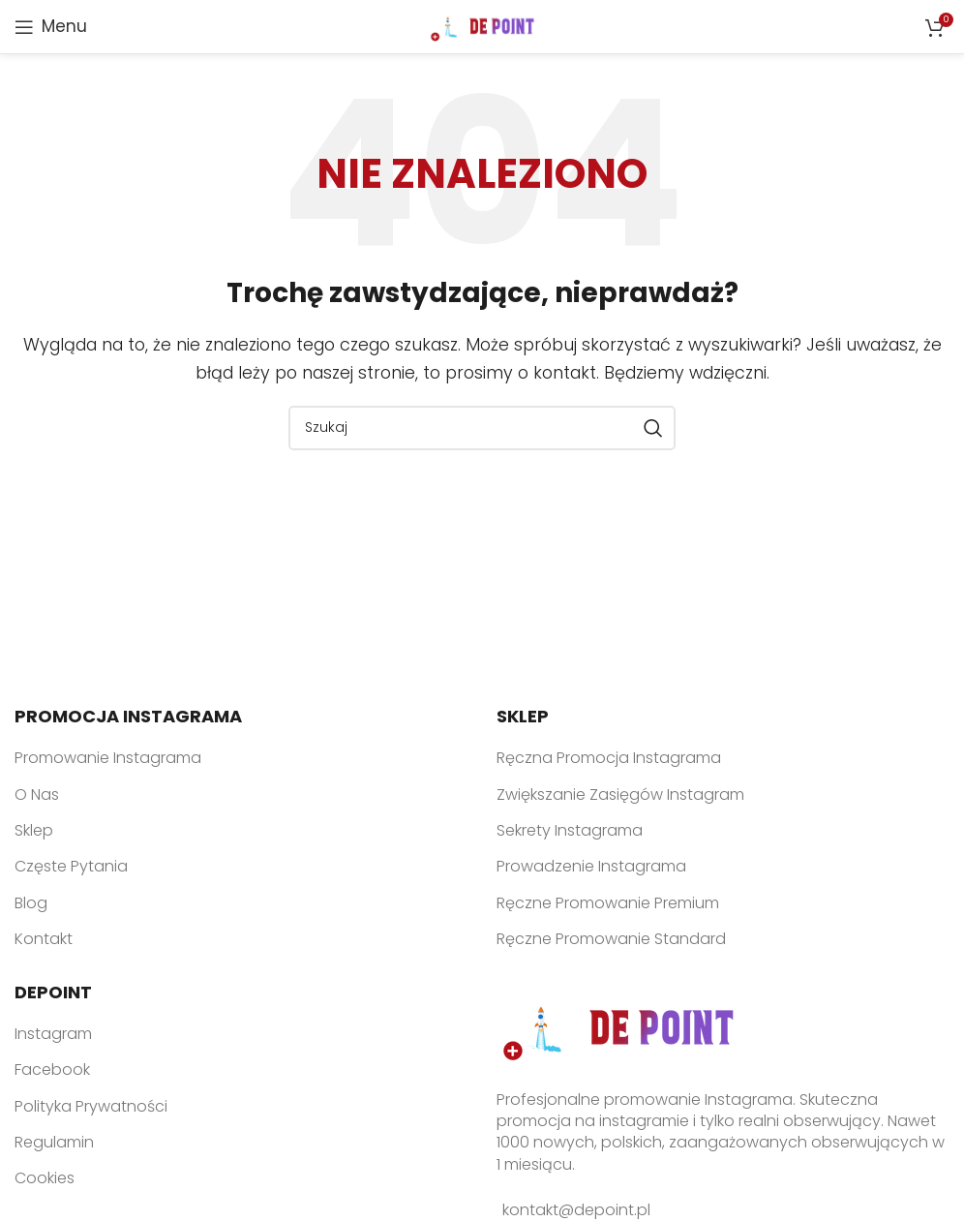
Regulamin (54, 1142)
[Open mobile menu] (51, 27)
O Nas (37, 794)
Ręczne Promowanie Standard (611, 939)
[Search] (482, 428)
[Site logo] (482, 26)
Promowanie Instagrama (108, 758)
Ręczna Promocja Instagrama (609, 758)
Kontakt (44, 939)
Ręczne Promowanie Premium (608, 903)
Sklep (34, 830)
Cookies (45, 1178)
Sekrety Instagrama (570, 830)
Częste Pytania (71, 866)
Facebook (52, 1069)
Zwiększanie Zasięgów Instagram (620, 794)
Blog (31, 903)
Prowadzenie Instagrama (591, 866)
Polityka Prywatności (91, 1106)
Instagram (53, 1034)
